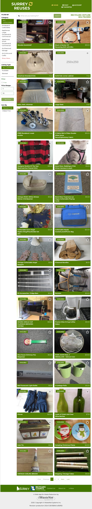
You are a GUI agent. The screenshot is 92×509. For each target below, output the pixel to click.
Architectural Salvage (6, 49)
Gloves (20, 414)
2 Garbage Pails (61, 385)
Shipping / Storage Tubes (64, 474)
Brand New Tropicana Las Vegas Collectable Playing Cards (65, 199)
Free (4, 82)
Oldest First (6, 111)
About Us (62, 488)
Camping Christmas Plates (65, 445)
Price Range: (6, 85)
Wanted (5, 73)
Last (68, 479)
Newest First (7, 108)
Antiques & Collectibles (6, 26)
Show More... (6, 58)
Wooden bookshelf (24, 45)
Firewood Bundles (62, 262)
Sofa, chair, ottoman (25, 104)
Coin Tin (20, 445)
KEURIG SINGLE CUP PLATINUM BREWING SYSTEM (25, 324)
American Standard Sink (26, 76)
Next (62, 479)
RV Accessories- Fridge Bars (27, 293)
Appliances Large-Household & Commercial (6, 33)
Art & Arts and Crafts (7, 54)
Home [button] (54, 5)
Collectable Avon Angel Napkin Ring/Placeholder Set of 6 (28, 232)
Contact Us (51, 488)
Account (77, 5)
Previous (46, 479)
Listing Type (6, 65)
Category (4, 17)
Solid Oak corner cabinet (64, 76)
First (39, 479)
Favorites (66, 7)
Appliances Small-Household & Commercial (6, 42)
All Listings (8, 68)
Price (3, 79)
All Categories (7, 21)
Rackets (58, 293)
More (71, 488)
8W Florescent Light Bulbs (27, 385)
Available (5, 70)
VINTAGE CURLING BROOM (27, 474)
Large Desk (59, 104)
